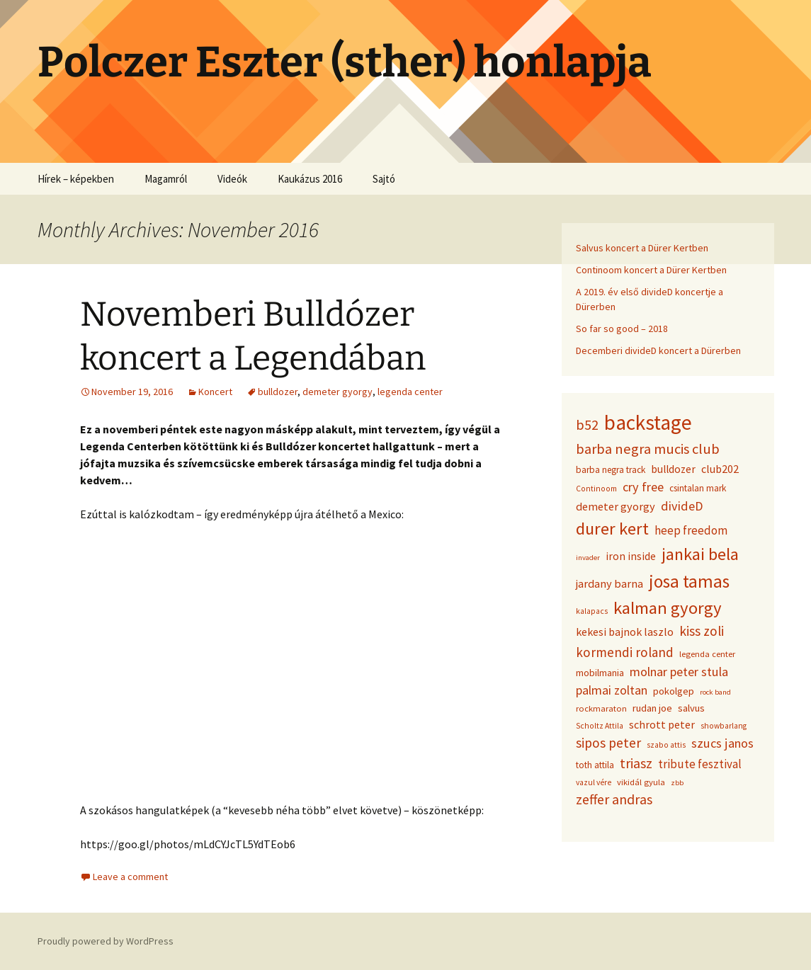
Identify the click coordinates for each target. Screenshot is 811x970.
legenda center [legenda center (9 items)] (707, 654)
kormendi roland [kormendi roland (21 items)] (625, 652)
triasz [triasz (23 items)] (636, 763)
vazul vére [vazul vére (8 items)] (593, 782)
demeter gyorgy (337, 391)
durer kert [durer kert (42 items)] (612, 529)
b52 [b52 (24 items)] (587, 425)
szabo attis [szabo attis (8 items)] (666, 745)
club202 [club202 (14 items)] (720, 469)
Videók (232, 179)
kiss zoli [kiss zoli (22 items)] (701, 630)
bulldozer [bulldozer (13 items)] (673, 469)
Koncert (215, 391)
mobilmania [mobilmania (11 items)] (600, 672)
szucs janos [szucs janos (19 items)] (722, 743)
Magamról (165, 179)
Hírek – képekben (76, 179)
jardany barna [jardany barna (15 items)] (609, 583)
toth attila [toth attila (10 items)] (595, 765)
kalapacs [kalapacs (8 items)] (592, 611)
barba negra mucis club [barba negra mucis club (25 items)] (648, 449)
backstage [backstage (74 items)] (648, 422)
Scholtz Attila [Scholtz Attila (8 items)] (599, 726)
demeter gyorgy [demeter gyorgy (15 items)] (615, 506)
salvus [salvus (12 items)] (691, 708)
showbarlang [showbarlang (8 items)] (724, 726)
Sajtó (384, 179)
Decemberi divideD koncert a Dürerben (658, 350)
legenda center (410, 391)
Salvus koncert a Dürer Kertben (642, 247)
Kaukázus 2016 (310, 179)
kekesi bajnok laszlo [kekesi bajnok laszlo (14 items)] (625, 631)
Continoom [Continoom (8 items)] (596, 488)
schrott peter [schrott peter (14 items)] (662, 724)
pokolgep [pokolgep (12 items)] (673, 691)
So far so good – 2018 (622, 328)
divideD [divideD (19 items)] (682, 506)
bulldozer (277, 391)
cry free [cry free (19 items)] (643, 487)
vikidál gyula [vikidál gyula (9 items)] (641, 782)
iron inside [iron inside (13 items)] (631, 556)
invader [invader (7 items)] (588, 557)
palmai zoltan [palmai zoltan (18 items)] (611, 690)
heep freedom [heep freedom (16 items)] (690, 530)
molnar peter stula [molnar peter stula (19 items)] (679, 671)
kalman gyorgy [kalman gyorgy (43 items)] (667, 608)
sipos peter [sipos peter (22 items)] (608, 742)
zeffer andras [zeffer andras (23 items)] (614, 799)
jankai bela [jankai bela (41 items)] (700, 554)
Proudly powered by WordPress (106, 941)
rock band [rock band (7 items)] (715, 692)
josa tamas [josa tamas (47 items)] (689, 581)
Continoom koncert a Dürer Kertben (651, 269)
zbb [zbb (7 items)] (677, 782)
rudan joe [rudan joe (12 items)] (652, 708)
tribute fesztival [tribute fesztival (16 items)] (700, 764)
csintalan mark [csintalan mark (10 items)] (697, 488)
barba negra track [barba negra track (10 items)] (610, 470)
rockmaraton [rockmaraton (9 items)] (601, 708)
